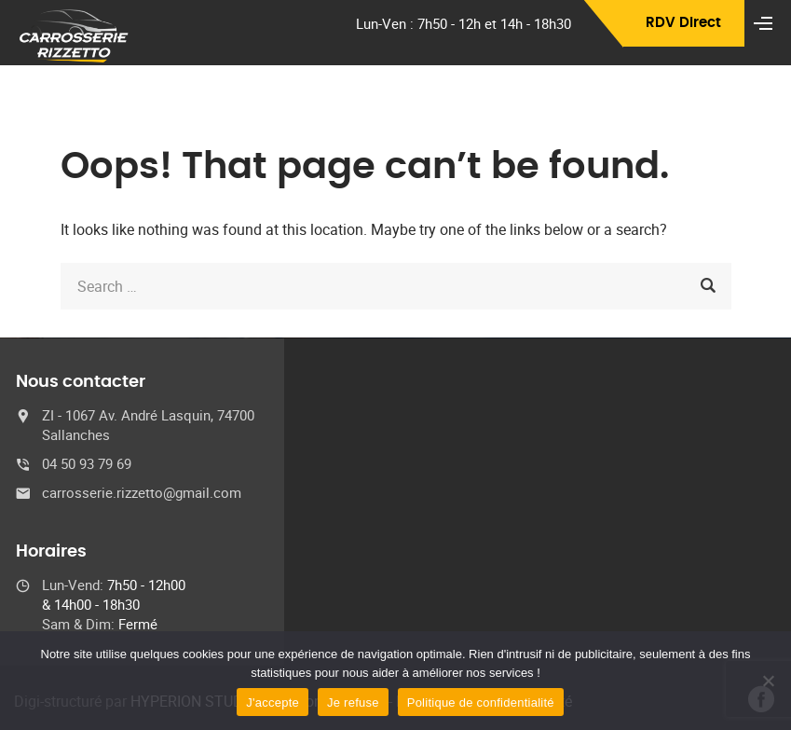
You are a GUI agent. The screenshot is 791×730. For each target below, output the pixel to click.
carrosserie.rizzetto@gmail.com (141, 492)
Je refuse (353, 702)
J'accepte (272, 702)
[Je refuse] (767, 680)
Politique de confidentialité (480, 702)
